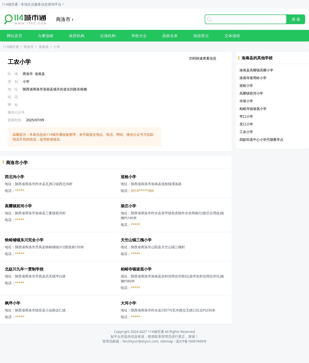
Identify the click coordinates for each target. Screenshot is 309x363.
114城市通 (11, 46)
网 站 (13, 104)
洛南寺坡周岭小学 (253, 77)
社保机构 (108, 35)
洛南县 (44, 46)
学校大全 (139, 35)
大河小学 (128, 303)
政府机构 (76, 35)
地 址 (13, 89)
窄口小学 (246, 116)
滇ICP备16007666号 (191, 341)
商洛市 (29, 46)
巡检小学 (128, 176)
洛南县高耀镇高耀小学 (256, 70)
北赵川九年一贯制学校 (24, 269)
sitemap (166, 341)
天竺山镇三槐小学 (136, 239)
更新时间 (14, 120)
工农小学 (246, 131)
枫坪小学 (12, 303)
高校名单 (170, 35)
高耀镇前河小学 (18, 205)
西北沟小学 (14, 176)
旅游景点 (201, 35)
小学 (56, 46)
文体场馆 (232, 35)
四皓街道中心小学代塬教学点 (261, 139)
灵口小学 (246, 124)
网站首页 (14, 35)
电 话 (13, 96)
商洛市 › (64, 19)
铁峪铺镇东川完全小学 (24, 239)
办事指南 (45, 35)
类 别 (13, 81)
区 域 (13, 73)
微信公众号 (16, 112)
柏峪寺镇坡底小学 (136, 269)
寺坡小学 (246, 101)
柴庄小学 (128, 205)
